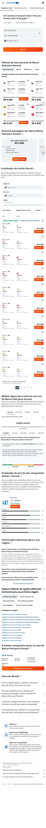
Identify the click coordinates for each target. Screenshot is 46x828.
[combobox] (8, 23)
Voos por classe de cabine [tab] (24, 605)
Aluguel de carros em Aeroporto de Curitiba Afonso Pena (20, 617)
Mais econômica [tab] (8, 69)
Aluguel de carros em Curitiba (11, 630)
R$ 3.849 (22, 18)
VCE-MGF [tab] (27, 412)
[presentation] (28, 18)
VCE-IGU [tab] (10, 412)
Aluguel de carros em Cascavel (12, 640)
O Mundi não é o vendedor (24, 770)
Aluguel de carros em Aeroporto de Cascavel (16, 627)
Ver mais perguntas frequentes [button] (23, 583)
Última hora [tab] (28, 69)
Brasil (9, 784)
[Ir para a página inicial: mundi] (12, 3)
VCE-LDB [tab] (36, 412)
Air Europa (13, 498)
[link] (19, 159)
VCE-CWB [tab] (19, 412)
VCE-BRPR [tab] (6, 433)
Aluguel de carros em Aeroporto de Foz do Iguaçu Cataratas (21, 620)
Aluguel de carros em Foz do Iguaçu (13, 633)
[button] (3, 3)
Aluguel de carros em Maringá (11, 638)
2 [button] (21, 388)
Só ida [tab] (37, 69)
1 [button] (17, 388)
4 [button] (28, 388)
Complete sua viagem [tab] (10, 596)
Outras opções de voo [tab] (27, 596)
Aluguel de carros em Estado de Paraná (14, 614)
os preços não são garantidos (10, 764)
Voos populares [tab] (8, 605)
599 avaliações (14, 503)
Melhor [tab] (18, 69)
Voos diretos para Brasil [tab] (25, 601)
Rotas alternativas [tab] (9, 601)
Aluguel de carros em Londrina (12, 635)
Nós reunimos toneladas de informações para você (24, 773)
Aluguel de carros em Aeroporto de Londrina (16, 625)
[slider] (43, 205)
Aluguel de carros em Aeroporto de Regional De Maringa (20, 622)
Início (4, 784)
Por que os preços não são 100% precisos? (24, 777)
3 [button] (24, 388)
